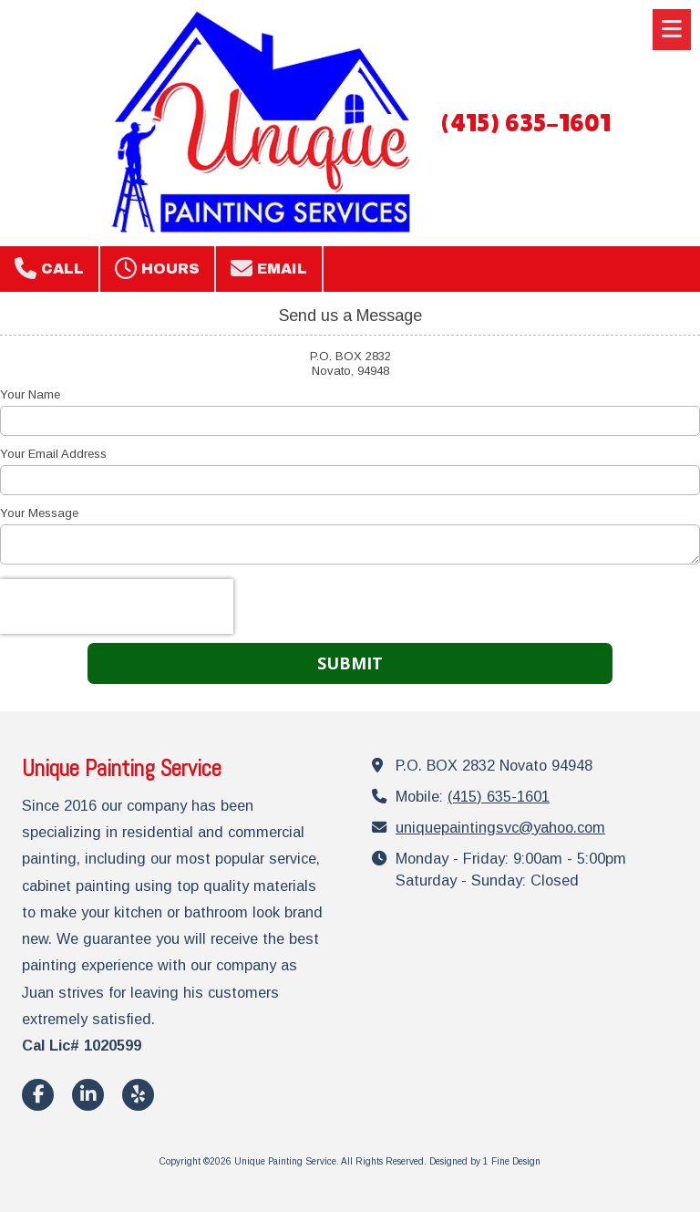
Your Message (39, 513)
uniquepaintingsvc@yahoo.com (500, 827)
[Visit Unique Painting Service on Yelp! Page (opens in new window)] (138, 1095)
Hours (157, 268)
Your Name (30, 394)
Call (49, 268)
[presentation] (116, 606)
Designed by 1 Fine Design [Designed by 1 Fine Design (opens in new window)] (484, 1161)
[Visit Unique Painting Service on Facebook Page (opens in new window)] (38, 1095)
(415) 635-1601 (525, 123)
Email (269, 268)
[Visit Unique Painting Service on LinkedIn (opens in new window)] (88, 1095)
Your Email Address (53, 454)
